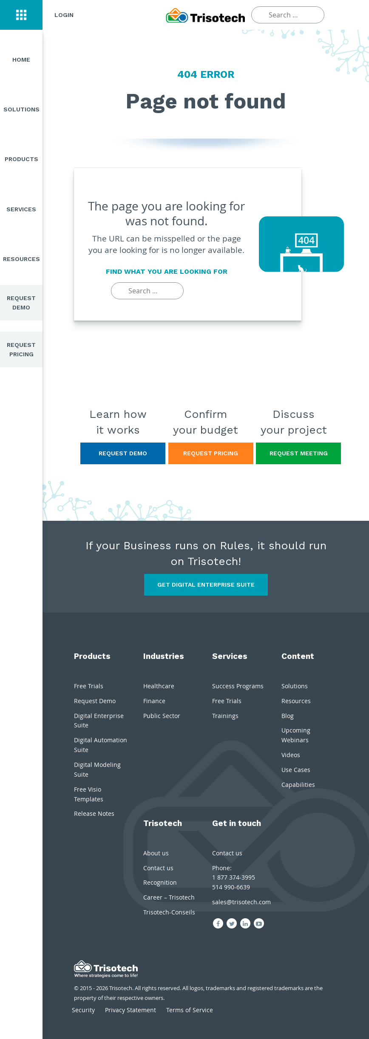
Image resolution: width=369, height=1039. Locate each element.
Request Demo (21, 303)
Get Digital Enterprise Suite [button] (206, 584)
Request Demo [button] (123, 453)
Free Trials (88, 686)
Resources (21, 258)
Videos (290, 755)
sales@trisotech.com (241, 902)
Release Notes (94, 813)
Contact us (158, 868)
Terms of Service (189, 1010)
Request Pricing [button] (210, 453)
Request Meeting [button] (299, 453)
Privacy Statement (130, 1010)
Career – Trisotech (169, 897)
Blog (287, 716)
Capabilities (298, 785)
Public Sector (161, 716)
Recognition (160, 882)
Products (21, 159)
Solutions (21, 109)
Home (21, 59)
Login (64, 14)
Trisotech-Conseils (169, 912)
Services (21, 209)
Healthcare (158, 686)
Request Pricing (21, 349)
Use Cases (295, 770)
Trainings (225, 716)
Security (83, 1010)
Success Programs (238, 686)
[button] (21, 15)
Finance (154, 701)
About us (156, 853)
